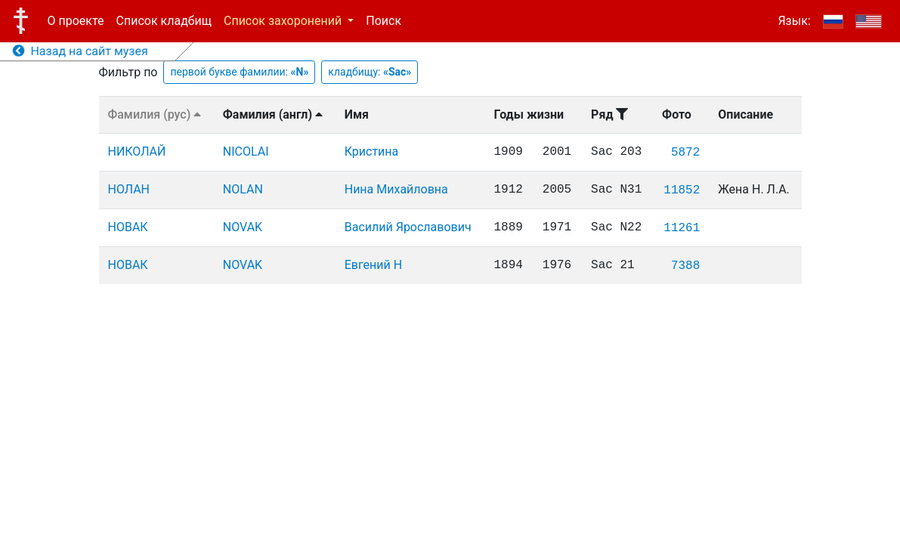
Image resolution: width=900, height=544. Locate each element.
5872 (685, 152)
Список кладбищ (164, 21)
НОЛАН (129, 189)
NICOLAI (246, 151)
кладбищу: (369, 72)
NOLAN (243, 189)
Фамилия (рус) (155, 114)
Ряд (609, 114)
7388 (685, 266)
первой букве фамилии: (239, 72)
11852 (681, 190)
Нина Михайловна (396, 189)
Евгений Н (373, 265)
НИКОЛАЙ (137, 151)
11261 (681, 228)
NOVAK (242, 227)
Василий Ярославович (408, 227)
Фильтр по (128, 72)
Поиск (383, 21)
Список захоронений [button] (284, 21)
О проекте (76, 21)
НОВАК (128, 227)
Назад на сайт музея (80, 51)
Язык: (794, 21)
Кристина (372, 151)
